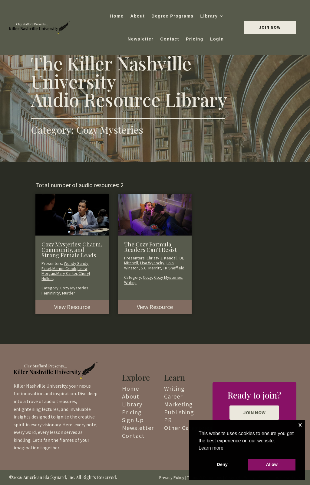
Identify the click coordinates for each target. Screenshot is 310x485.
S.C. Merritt (151, 268)
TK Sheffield (173, 268)
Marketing (178, 404)
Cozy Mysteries (74, 288)
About (137, 16)
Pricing (194, 39)
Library (209, 16)
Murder (68, 293)
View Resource (72, 307)
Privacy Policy (171, 477)
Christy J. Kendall (162, 258)
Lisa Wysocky (152, 262)
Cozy (147, 277)
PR (168, 420)
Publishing (179, 412)
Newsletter (140, 39)
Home (117, 16)
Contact (169, 39)
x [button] (300, 425)
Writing (130, 282)
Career (173, 396)
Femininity (50, 293)
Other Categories (188, 427)
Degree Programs (172, 16)
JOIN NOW (254, 412)
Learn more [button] (211, 448)
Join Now (270, 27)
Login (217, 39)
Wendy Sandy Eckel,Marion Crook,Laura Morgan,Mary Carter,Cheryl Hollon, (65, 271)
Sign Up (133, 420)
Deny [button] (222, 464)
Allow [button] (272, 464)
